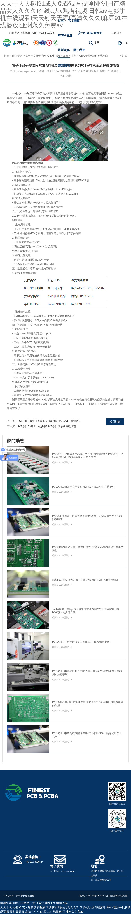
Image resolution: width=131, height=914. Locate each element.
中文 (125, 42)
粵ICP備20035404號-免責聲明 (102, 895)
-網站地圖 (122, 895)
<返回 (123, 55)
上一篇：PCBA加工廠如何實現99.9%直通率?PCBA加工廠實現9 (43, 420)
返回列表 (115, 421)
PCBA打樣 (82, 93)
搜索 (94, 42)
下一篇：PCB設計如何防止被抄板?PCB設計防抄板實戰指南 (41, 426)
